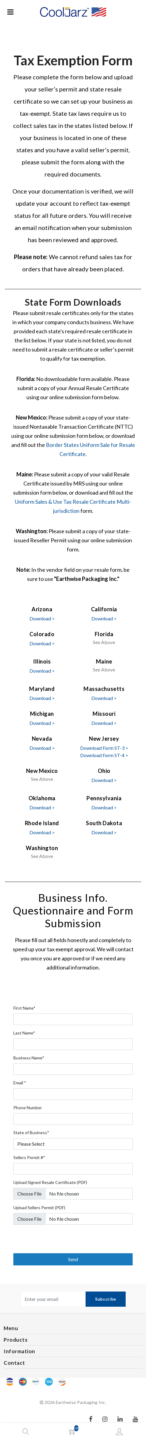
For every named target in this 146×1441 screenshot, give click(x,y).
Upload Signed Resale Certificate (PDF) (50, 1182)
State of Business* (31, 1132)
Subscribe (105, 1299)
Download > (42, 618)
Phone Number (27, 1107)
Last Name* (24, 1032)
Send (73, 1259)
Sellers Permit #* (29, 1157)
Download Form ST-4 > (104, 755)
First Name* (24, 1007)
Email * (19, 1082)
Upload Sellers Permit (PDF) (39, 1207)
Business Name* (28, 1057)
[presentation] (59, 1241)
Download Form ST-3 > (104, 748)
